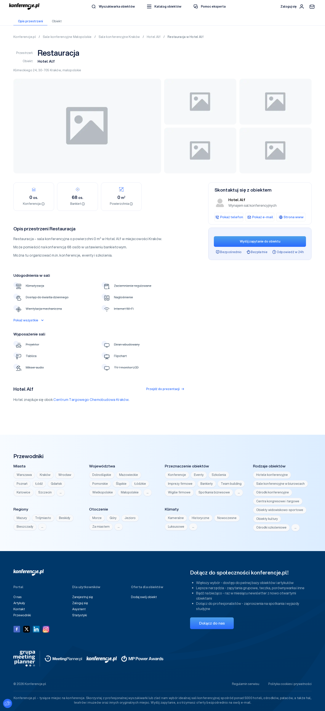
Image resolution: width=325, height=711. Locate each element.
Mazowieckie (128, 475)
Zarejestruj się (82, 597)
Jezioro (130, 518)
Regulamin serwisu (245, 684)
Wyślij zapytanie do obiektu (260, 241)
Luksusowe (176, 526)
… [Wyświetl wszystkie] (61, 492)
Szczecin (45, 492)
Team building (231, 484)
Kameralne (176, 518)
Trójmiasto (43, 518)
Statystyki (79, 615)
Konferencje (177, 475)
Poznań (22, 484)
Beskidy (64, 518)
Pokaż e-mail (260, 217)
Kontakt (19, 609)
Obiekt (57, 21)
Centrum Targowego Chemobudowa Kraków (91, 399)
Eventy (199, 475)
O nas (17, 597)
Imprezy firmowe (180, 484)
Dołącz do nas (212, 623)
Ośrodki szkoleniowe (271, 527)
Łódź (39, 484)
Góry (113, 518)
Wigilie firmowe (179, 492)
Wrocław (64, 475)
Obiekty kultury (267, 519)
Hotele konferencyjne (272, 475)
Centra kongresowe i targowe (277, 501)
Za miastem (101, 526)
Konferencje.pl (25, 37)
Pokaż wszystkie (28, 320)
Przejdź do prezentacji (165, 389)
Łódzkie (140, 484)
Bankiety (206, 484)
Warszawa (24, 475)
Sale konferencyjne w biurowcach (280, 484)
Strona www (291, 217)
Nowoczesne (227, 518)
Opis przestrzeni (30, 21)
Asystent (79, 609)
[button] (164, 6)
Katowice (23, 492)
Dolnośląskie (101, 475)
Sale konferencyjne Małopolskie (67, 37)
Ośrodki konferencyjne (272, 492)
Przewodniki (22, 615)
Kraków (55, 70)
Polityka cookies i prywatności (290, 684)
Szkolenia (219, 475)
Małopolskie (130, 492)
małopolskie (71, 70)
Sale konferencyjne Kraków (120, 37)
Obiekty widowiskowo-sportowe (279, 510)
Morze (97, 518)
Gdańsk (56, 484)
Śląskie (121, 484)
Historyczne (200, 518)
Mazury (22, 518)
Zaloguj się (80, 603)
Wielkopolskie (102, 492)
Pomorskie (100, 484)
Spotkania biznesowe (214, 492)
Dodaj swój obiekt (144, 597)
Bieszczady (25, 526)
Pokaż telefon (229, 217)
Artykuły (19, 603)
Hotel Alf (154, 37)
